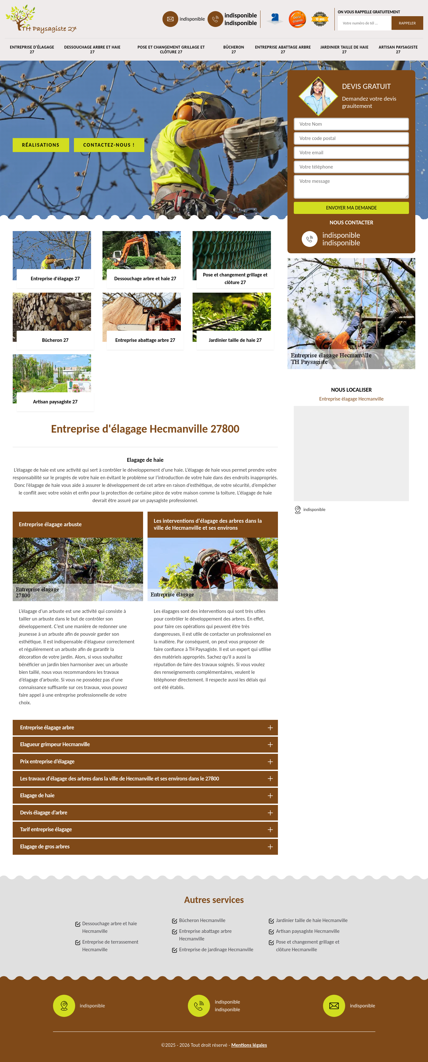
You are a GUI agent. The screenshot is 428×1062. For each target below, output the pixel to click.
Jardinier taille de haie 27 (344, 49)
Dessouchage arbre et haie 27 (92, 49)
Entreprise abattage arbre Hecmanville (205, 935)
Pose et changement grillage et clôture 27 (171, 49)
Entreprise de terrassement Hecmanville (110, 945)
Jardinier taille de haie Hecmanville (312, 920)
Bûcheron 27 (233, 49)
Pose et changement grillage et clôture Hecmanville (307, 945)
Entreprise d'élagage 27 (32, 49)
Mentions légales (249, 1045)
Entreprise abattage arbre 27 (283, 49)
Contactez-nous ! (109, 145)
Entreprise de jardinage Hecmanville (216, 949)
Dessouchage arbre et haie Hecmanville (109, 927)
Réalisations (41, 145)
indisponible (192, 19)
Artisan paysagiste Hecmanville (307, 931)
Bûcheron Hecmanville (202, 920)
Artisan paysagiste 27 (398, 49)
